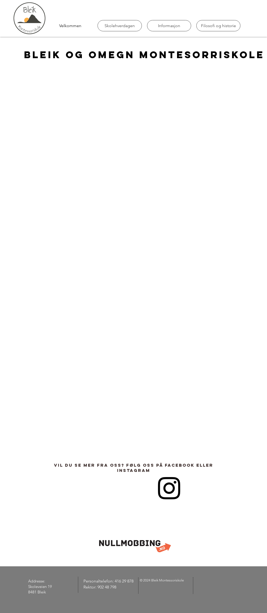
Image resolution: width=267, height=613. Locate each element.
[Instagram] (169, 488)
